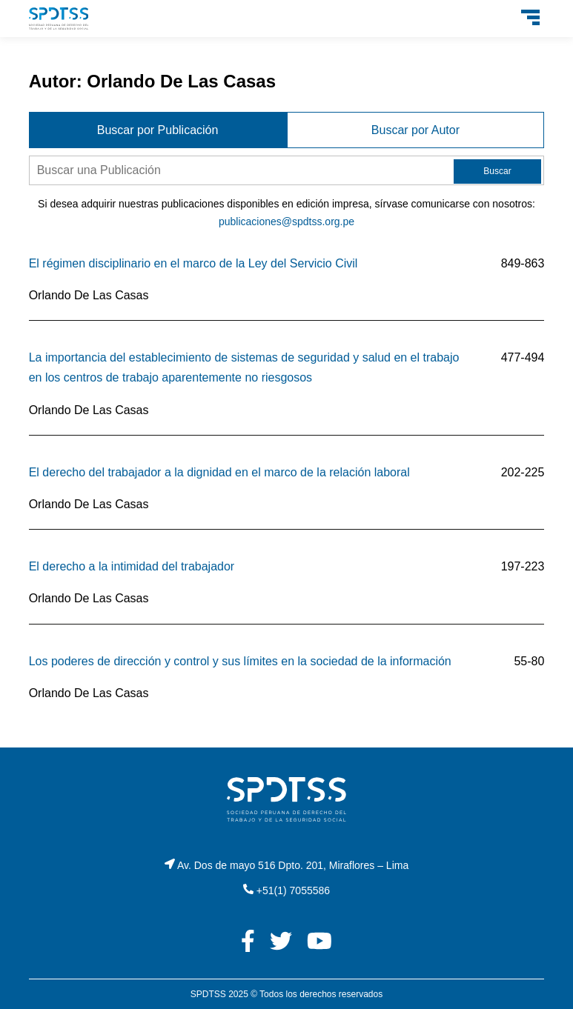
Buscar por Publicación (158, 130)
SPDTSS (208, 994)
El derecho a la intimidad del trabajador (132, 566)
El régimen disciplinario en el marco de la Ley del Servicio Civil (193, 263)
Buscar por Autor (415, 130)
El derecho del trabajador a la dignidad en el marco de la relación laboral (219, 472)
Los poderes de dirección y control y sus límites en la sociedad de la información (240, 661)
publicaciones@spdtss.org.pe (286, 221)
